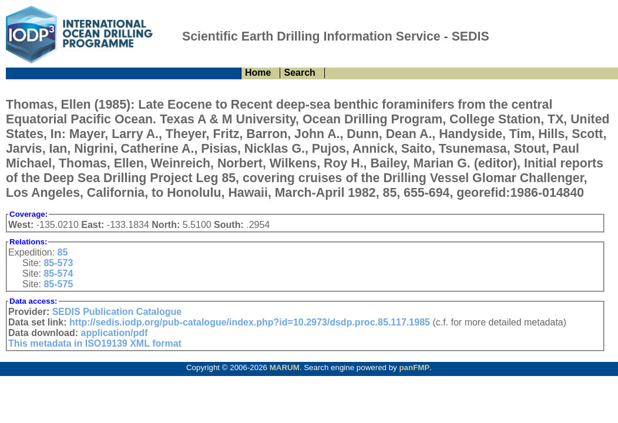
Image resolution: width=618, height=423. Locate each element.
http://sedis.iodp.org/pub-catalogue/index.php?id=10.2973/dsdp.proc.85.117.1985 (249, 322)
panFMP (414, 367)
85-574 (58, 273)
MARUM (285, 367)
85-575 (58, 284)
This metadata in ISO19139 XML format (95, 343)
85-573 (58, 263)
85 (63, 252)
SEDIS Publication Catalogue (117, 312)
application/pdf (114, 333)
